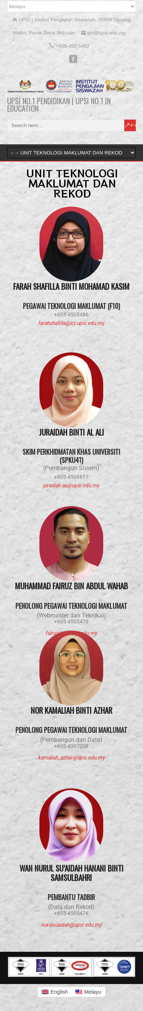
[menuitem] (55, 992)
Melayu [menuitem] (92, 992)
